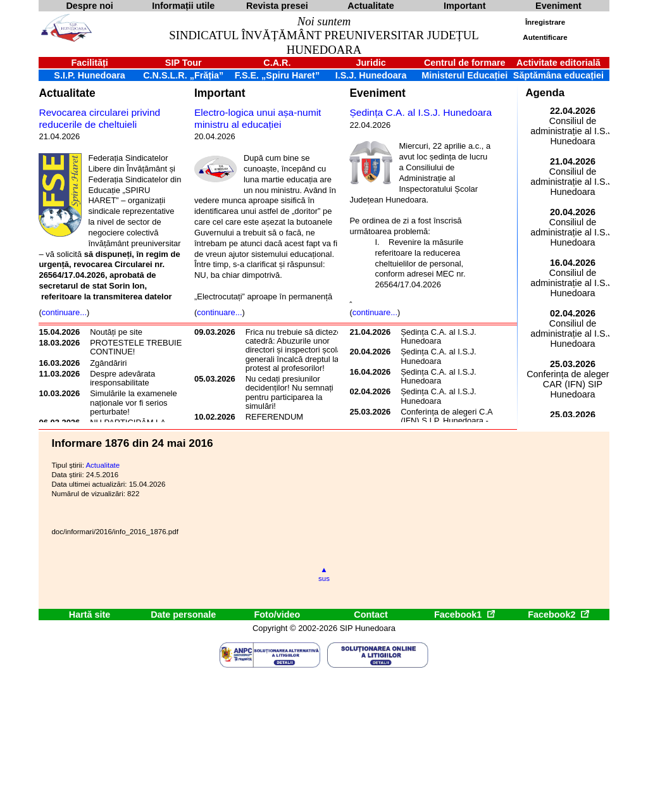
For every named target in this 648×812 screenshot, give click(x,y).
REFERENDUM (274, 417)
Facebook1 (464, 614)
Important (220, 93)
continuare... (64, 312)
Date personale (183, 614)
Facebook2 (558, 614)
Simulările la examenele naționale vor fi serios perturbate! (133, 402)
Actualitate (67, 93)
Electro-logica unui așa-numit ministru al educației (257, 118)
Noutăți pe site (116, 332)
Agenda (544, 93)
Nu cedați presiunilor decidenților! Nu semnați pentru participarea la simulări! (289, 392)
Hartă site (90, 614)
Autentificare (545, 37)
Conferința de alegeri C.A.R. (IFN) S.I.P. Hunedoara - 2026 (452, 421)
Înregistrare (545, 22)
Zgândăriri (108, 363)
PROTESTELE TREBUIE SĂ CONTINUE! (142, 347)
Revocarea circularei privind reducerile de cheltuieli (99, 118)
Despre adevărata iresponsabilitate (122, 378)
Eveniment (377, 93)
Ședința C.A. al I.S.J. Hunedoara (420, 112)
